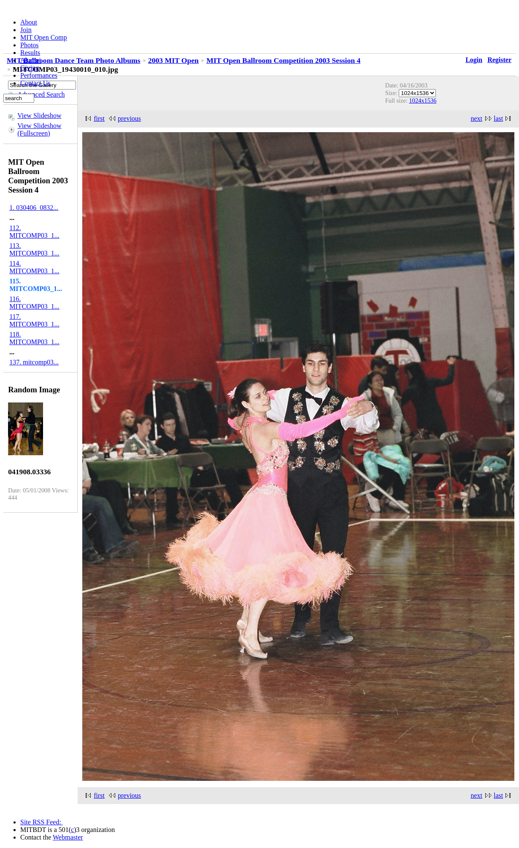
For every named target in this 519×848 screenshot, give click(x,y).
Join (26, 29)
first (99, 118)
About (28, 22)
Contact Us (35, 83)
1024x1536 (423, 100)
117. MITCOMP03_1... (34, 320)
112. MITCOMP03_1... (34, 231)
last (498, 118)
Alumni (30, 60)
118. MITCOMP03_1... (34, 338)
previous (129, 118)
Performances (38, 75)
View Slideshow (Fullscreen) (39, 129)
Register (499, 59)
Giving (29, 67)
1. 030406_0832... (33, 207)
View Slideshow (39, 115)
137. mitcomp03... (34, 362)
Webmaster (68, 837)
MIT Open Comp (43, 37)
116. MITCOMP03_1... (34, 302)
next (476, 118)
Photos (29, 45)
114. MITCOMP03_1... (34, 267)
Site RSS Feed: (41, 822)
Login (473, 59)
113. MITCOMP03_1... (34, 249)
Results (30, 52)
